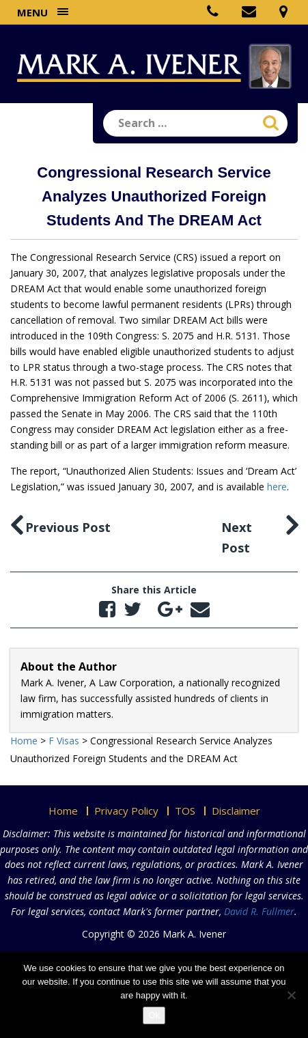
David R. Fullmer (259, 911)
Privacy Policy (126, 810)
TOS (185, 810)
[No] (291, 995)
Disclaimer (236, 810)
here (277, 486)
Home (63, 810)
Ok (154, 1015)
